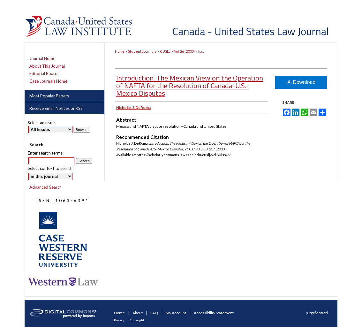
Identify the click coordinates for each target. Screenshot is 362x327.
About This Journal (47, 66)
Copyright (137, 320)
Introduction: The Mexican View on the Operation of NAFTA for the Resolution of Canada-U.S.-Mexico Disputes (189, 85)
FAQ (154, 312)
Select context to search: (50, 168)
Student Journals (142, 51)
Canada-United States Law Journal (236, 21)
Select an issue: (42, 122)
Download (301, 82)
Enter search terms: (46, 153)
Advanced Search (45, 187)
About (137, 312)
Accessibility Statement (214, 312)
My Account (176, 312)
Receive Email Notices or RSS (56, 108)
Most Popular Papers (49, 95)
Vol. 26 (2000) (184, 51)
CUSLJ (165, 51)
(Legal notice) (316, 312)
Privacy (119, 320)
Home (119, 51)
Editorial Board (43, 73)
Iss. (201, 51)
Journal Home (42, 58)
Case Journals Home (48, 81)
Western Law (63, 282)
